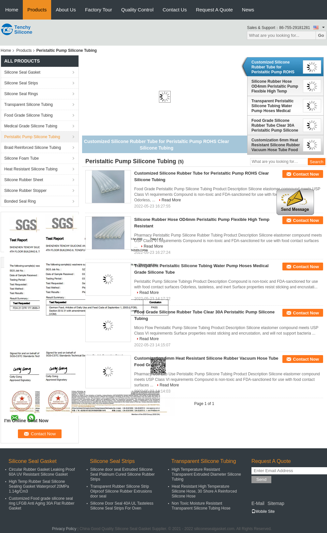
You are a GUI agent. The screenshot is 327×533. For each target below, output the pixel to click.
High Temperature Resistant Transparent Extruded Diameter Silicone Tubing (206, 474)
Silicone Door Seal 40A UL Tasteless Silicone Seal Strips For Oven (121, 506)
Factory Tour (98, 9)
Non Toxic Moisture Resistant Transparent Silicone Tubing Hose (201, 506)
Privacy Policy (64, 528)
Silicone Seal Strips (21, 83)
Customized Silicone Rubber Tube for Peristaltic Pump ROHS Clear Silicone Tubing (272, 67)
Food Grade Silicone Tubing (28, 115)
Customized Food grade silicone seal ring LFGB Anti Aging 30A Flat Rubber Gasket (41, 503)
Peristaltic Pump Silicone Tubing (32, 137)
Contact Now (306, 174)
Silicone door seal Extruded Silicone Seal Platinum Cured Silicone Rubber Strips (122, 474)
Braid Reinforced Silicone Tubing (32, 147)
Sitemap (275, 503)
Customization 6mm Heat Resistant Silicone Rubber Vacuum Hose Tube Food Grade (275, 145)
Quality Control (137, 9)
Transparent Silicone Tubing (28, 104)
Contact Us (175, 9)
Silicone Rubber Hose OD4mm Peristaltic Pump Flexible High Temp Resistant (274, 86)
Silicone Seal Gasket (22, 72)
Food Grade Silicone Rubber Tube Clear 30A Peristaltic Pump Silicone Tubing (274, 125)
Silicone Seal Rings (21, 94)
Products (37, 9)
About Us (66, 9)
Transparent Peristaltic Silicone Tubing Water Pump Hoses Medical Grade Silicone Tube (272, 106)
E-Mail (257, 503)
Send (261, 479)
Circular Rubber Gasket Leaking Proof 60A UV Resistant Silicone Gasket (42, 472)
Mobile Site (263, 511)
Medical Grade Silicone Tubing (30, 126)
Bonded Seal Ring (20, 201)
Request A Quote (214, 9)
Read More (171, 200)
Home (11, 9)
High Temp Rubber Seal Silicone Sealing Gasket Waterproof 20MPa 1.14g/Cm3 (39, 486)
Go (321, 35)
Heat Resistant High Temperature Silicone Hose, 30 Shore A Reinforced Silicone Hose (204, 491)
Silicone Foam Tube (21, 158)
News (248, 9)
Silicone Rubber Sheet (23, 180)
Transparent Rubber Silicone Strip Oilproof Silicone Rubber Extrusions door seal (121, 491)
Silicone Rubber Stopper (25, 190)
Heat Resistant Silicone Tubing (30, 169)
